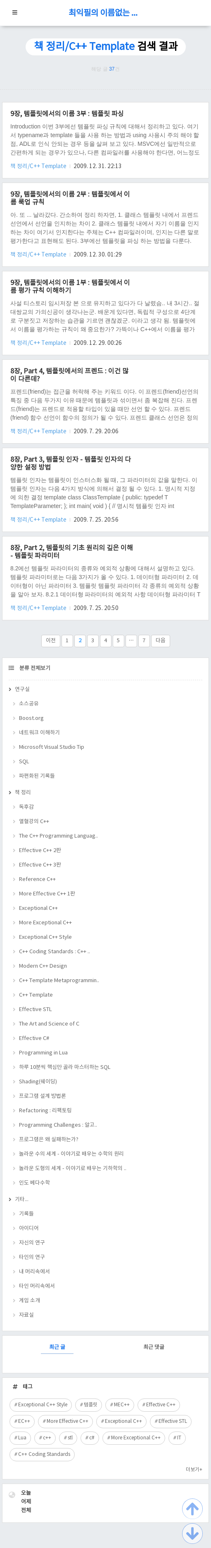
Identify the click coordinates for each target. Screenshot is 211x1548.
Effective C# (34, 1038)
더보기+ (194, 1469)
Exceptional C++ (38, 908)
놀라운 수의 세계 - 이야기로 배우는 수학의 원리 (71, 1154)
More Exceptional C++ (45, 923)
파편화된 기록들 (37, 776)
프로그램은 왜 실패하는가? (48, 1140)
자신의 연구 (32, 1243)
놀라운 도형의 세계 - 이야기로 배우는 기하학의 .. (72, 1169)
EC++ (24, 1421)
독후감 (26, 807)
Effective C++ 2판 (40, 851)
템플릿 (90, 1405)
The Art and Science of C (49, 1024)
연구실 (22, 689)
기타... (21, 1200)
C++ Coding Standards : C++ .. (54, 952)
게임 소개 (29, 1301)
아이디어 (29, 1228)
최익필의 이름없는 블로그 (106, 13)
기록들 (26, 1214)
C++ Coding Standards (44, 1454)
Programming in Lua (43, 1053)
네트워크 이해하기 (39, 733)
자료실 (26, 1315)
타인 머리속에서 (37, 1286)
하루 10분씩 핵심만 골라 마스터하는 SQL (65, 1067)
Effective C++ (160, 1405)
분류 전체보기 (34, 668)
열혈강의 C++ (34, 822)
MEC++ (122, 1405)
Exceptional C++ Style (45, 937)
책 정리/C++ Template (39, 166)
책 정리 (23, 793)
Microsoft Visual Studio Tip (51, 747)
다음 (161, 641)
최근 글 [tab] (57, 1347)
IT (179, 1438)
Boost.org (31, 718)
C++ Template (36, 995)
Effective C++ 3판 (40, 865)
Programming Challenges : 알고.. (58, 1125)
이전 (51, 641)
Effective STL (35, 1010)
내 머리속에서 (34, 1272)
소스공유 (29, 704)
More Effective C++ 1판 (47, 894)
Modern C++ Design (43, 966)
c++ (47, 1438)
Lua (22, 1438)
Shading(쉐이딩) (38, 1082)
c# (92, 1438)
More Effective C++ (67, 1421)
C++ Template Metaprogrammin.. (59, 981)
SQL (24, 762)
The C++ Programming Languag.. (58, 836)
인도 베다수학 (34, 1183)
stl (70, 1438)
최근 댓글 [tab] (153, 1347)
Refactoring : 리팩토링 (45, 1111)
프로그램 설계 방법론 (42, 1096)
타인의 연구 (32, 1257)
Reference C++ (37, 879)
